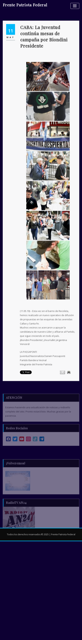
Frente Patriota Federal (25, 4)
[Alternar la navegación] (74, 6)
